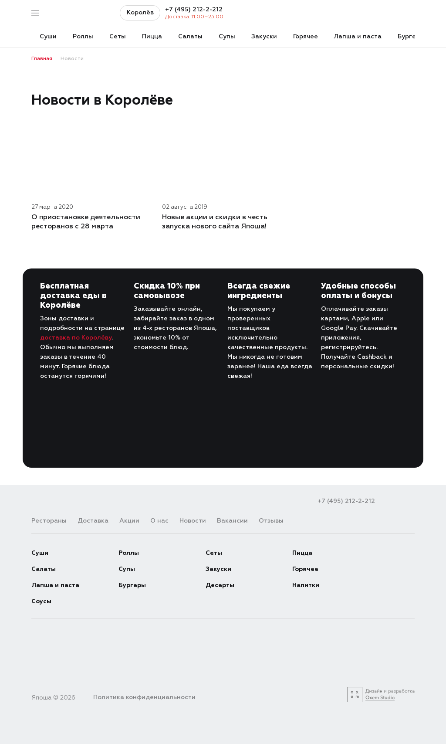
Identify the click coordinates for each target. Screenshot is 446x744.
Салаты (43, 569)
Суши (39, 553)
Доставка (93, 520)
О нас (159, 520)
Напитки (305, 585)
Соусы (41, 601)
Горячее (305, 569)
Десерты (220, 585)
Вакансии (232, 520)
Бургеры (132, 585)
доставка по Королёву (76, 337)
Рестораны (49, 520)
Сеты (214, 553)
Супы (126, 569)
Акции (129, 520)
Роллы (128, 553)
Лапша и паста (55, 585)
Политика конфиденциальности (144, 697)
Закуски (218, 569)
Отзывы (271, 520)
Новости (192, 520)
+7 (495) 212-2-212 (194, 10)
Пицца (302, 553)
